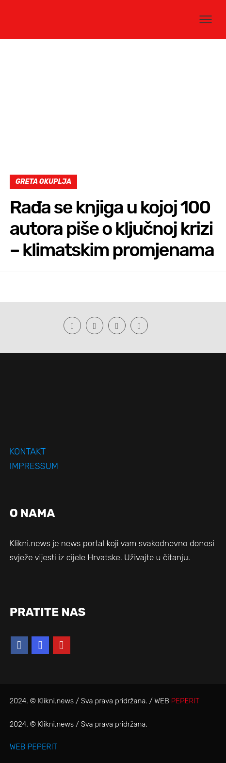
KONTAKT (28, 451)
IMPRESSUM (34, 466)
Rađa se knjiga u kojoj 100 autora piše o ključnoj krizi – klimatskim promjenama (112, 228)
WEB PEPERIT (34, 746)
